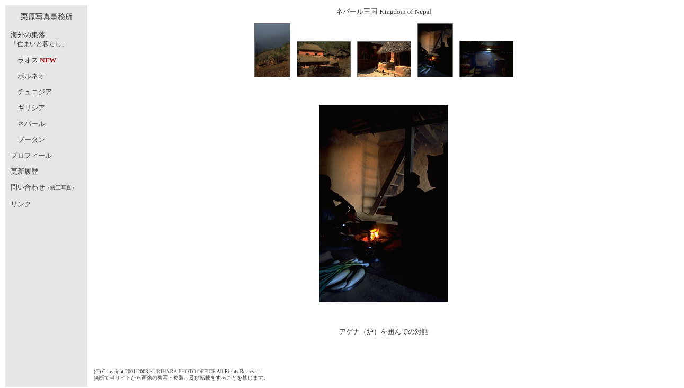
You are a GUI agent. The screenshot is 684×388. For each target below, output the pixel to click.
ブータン (31, 139)
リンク (21, 204)
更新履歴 (24, 171)
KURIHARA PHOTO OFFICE (182, 371)
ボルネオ (31, 76)
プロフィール (31, 155)
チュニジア (34, 92)
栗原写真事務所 (47, 17)
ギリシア (31, 108)
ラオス (27, 60)
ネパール (31, 124)
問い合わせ (28, 187)
